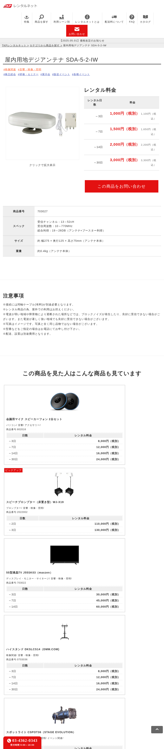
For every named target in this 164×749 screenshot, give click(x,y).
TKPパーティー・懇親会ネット (113, 701)
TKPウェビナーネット (17, 701)
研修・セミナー (31, 73)
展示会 (50, 73)
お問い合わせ (77, 31)
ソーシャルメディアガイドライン (71, 719)
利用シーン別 (62, 19)
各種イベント (90, 73)
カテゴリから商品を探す (45, 45)
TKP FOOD (144, 701)
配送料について (114, 19)
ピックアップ (53, 385)
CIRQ (36, 696)
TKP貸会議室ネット (16, 696)
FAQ (132, 19)
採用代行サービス (43, 706)
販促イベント (68, 73)
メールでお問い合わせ (82, 648)
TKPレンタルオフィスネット (61, 696)
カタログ (145, 19)
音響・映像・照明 (33, 69)
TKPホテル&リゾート (97, 696)
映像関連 (11, 69)
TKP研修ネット (124, 696)
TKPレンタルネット (14, 45)
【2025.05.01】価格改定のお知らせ (82, 40)
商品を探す (41, 19)
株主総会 (11, 73)
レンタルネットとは (87, 19)
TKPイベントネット (48, 701)
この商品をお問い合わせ (121, 185)
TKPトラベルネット (71, 706)
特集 (27, 19)
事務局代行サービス (16, 706)
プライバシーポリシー (31, 719)
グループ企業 (119, 719)
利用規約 (9, 719)
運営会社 (101, 719)
